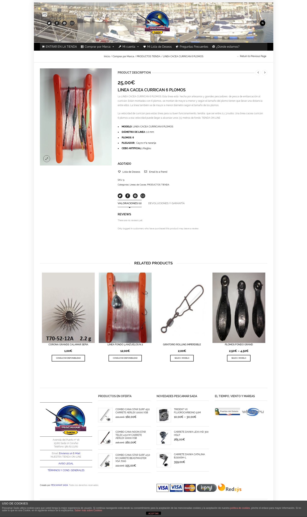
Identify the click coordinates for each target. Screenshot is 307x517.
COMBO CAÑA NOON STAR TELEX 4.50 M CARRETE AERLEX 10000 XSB (130, 434)
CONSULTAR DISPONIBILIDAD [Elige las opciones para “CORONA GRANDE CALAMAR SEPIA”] (68, 358)
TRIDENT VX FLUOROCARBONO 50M (187, 411)
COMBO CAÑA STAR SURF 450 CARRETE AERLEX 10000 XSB (132, 411)
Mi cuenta (130, 46)
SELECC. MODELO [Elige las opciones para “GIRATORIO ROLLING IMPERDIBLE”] (182, 358)
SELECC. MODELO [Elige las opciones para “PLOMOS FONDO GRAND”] (238, 358)
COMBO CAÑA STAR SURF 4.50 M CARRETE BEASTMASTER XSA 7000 (132, 458)
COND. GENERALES (73, 470)
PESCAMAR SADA (59, 485)
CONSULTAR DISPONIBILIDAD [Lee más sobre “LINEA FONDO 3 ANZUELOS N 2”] (125, 358)
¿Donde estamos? (228, 46)
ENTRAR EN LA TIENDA (61, 46)
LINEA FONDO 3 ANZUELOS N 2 (125, 344)
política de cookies (240, 508)
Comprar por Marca (100, 46)
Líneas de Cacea (138, 184)
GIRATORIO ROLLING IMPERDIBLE (182, 344)
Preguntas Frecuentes (194, 46)
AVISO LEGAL (65, 463)
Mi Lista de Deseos (159, 46)
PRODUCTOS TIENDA (148, 56)
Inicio (107, 56)
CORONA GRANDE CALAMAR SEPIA (68, 344)
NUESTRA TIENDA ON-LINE (66, 456)
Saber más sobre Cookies (88, 510)
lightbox (46, 158)
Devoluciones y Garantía (166, 203)
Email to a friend (158, 171)
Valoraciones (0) (130, 203)
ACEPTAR (153, 513)
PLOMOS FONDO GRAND (239, 344)
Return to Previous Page (253, 56)
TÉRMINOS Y (55, 470)
